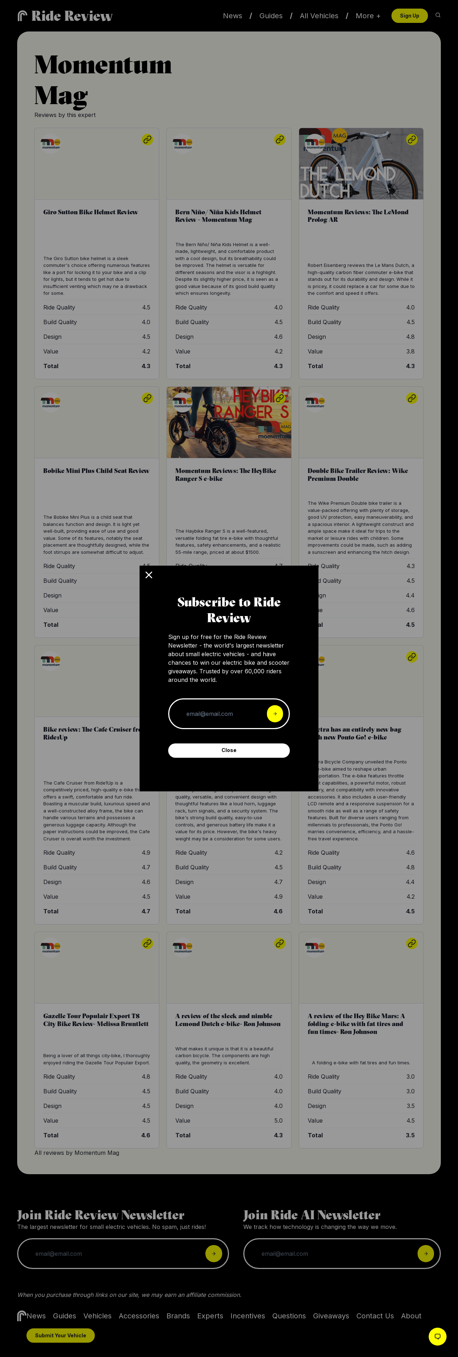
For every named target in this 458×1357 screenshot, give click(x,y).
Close (229, 750)
